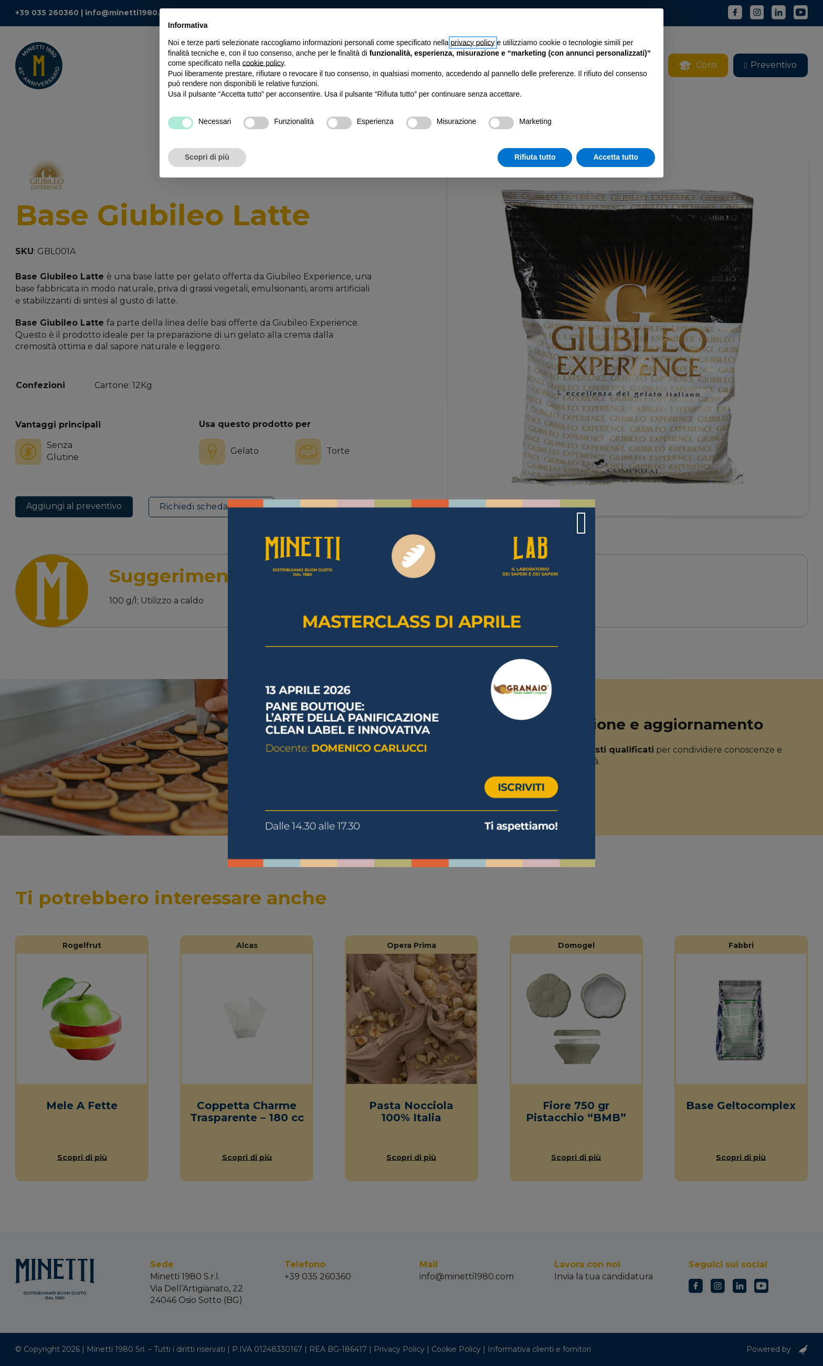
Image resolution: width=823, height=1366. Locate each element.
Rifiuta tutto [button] (535, 157)
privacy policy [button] (473, 42)
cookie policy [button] (263, 63)
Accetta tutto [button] (615, 157)
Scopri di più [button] (207, 157)
